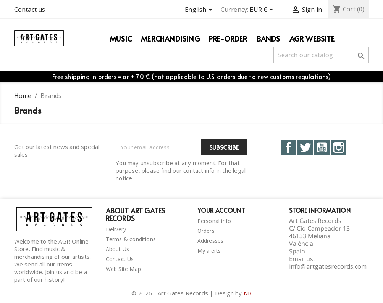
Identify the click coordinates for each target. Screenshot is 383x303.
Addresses (210, 240)
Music (121, 38)
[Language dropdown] (200, 10)
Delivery (116, 229)
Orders (206, 230)
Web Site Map (123, 269)
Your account (221, 210)
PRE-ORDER (228, 38)
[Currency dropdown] (263, 10)
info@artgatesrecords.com (328, 266)
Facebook (288, 147)
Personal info (214, 220)
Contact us (29, 9)
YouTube (322, 147)
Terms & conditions (131, 239)
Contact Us (120, 259)
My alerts (209, 250)
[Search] (321, 55)
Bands (268, 38)
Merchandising (170, 38)
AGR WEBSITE (312, 38)
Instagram (338, 147)
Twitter (305, 147)
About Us (117, 249)
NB (248, 293)
